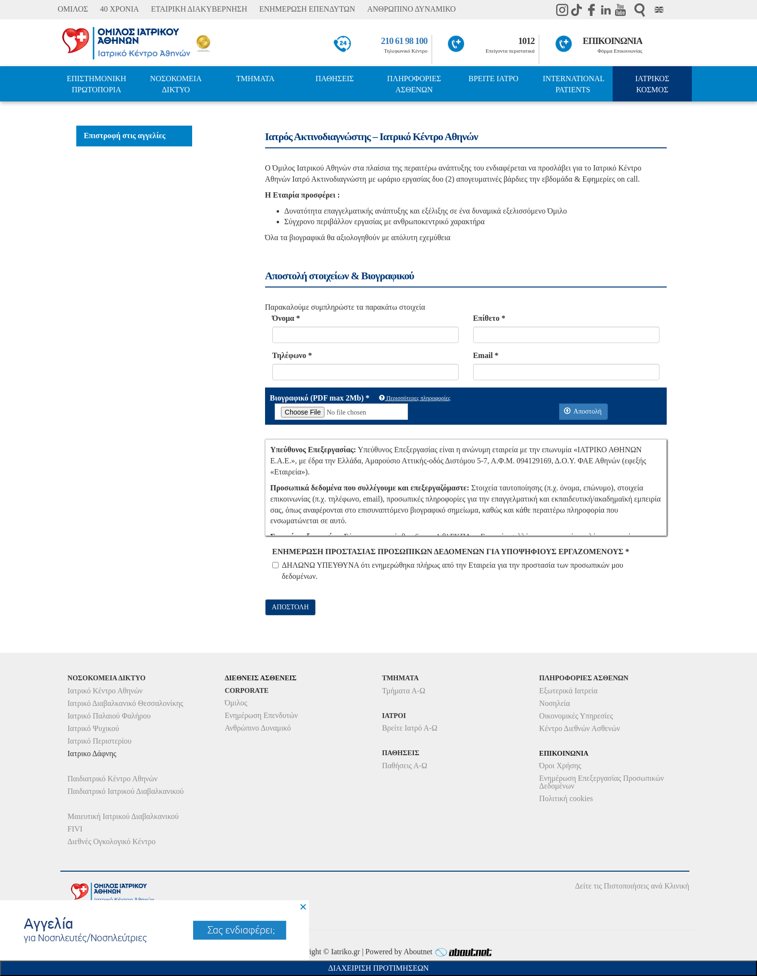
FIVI (75, 829)
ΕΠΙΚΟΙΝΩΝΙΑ (612, 41)
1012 (526, 41)
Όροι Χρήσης (560, 765)
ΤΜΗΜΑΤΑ (255, 78)
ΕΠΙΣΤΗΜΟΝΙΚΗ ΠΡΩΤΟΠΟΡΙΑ (96, 84)
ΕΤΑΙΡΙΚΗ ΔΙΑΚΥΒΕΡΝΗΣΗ (199, 9)
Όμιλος (235, 703)
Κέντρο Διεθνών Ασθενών (579, 728)
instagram (562, 9)
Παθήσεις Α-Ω (404, 765)
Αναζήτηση (640, 10)
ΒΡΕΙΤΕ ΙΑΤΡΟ (493, 78)
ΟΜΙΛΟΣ (72, 9)
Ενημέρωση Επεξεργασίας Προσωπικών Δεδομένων (601, 782)
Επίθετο (489, 318)
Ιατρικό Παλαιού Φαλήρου (109, 716)
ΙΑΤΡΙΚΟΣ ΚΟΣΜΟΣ (652, 84)
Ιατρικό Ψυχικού (93, 728)
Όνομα (286, 318)
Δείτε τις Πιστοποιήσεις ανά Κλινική (632, 886)
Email (486, 355)
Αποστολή (583, 411)
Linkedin (606, 9)
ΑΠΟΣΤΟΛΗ (290, 607)
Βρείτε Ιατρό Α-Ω (409, 728)
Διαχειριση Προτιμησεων (378, 968)
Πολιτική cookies (566, 798)
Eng (659, 9)
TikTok (577, 9)
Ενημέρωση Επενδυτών (261, 715)
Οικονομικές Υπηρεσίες (576, 716)
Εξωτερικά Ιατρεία (568, 691)
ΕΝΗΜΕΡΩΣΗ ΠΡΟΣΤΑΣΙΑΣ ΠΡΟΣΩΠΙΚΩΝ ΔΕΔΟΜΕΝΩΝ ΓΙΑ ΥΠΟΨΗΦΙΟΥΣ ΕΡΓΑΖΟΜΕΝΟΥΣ (450, 551)
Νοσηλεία (554, 703)
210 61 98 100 (404, 41)
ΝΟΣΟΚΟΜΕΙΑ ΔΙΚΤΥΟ (176, 84)
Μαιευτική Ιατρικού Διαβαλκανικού (123, 816)
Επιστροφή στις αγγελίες (124, 135)
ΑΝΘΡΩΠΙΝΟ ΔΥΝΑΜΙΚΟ (411, 9)
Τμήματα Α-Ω (403, 691)
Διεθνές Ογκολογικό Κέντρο (111, 841)
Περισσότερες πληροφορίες (414, 398)
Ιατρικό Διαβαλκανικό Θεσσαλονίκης (125, 703)
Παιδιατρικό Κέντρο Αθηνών (113, 779)
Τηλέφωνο (292, 355)
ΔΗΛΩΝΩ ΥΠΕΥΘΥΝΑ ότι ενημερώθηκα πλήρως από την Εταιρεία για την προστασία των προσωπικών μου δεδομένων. (447, 570)
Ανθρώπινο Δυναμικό (257, 728)
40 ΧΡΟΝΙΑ (119, 9)
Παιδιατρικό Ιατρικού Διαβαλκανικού (126, 791)
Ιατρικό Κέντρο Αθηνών (105, 691)
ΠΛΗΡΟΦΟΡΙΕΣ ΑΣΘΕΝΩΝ (414, 84)
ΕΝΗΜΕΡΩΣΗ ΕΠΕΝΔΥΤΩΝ (307, 9)
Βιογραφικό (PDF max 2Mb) (319, 398)
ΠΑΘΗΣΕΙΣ (335, 78)
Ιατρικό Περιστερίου (100, 741)
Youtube (620, 9)
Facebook (591, 9)
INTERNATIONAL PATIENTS (573, 84)
